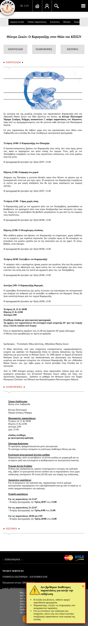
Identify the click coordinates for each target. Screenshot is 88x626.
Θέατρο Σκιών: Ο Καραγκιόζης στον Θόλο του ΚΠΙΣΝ (44, 37)
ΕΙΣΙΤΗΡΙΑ (72, 49)
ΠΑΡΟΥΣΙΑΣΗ (15, 49)
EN (27, 5)
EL (21, 5)
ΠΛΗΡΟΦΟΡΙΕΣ (44, 49)
